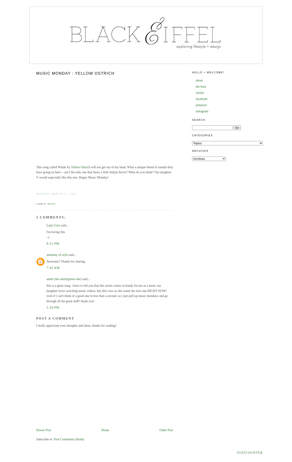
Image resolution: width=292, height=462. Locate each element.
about (199, 80)
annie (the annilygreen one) (64, 279)
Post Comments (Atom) (69, 439)
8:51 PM (53, 243)
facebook (201, 99)
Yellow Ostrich (80, 167)
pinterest (201, 105)
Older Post (166, 430)
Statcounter (250, 452)
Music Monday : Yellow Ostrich (75, 73)
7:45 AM (53, 268)
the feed (201, 86)
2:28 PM (53, 307)
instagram (202, 111)
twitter (200, 92)
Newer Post (43, 430)
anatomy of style (57, 255)
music (51, 203)
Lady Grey (53, 225)
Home (105, 430)
